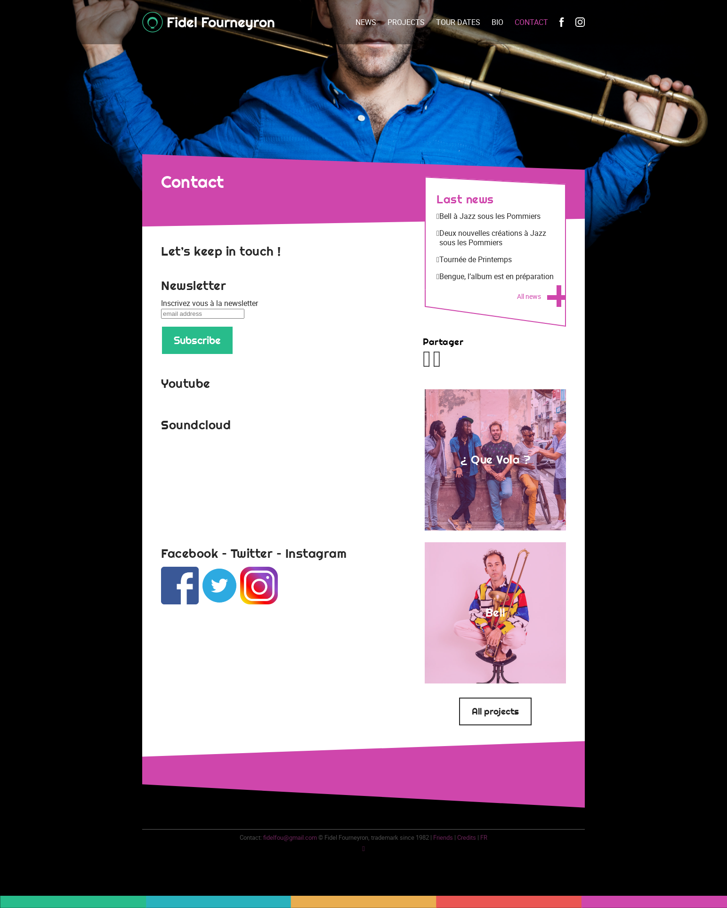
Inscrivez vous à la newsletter (209, 303)
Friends (443, 837)
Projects (406, 22)
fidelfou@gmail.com (290, 837)
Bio (497, 22)
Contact (531, 22)
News (365, 22)
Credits (466, 837)
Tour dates (458, 22)
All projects (495, 711)
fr (483, 837)
